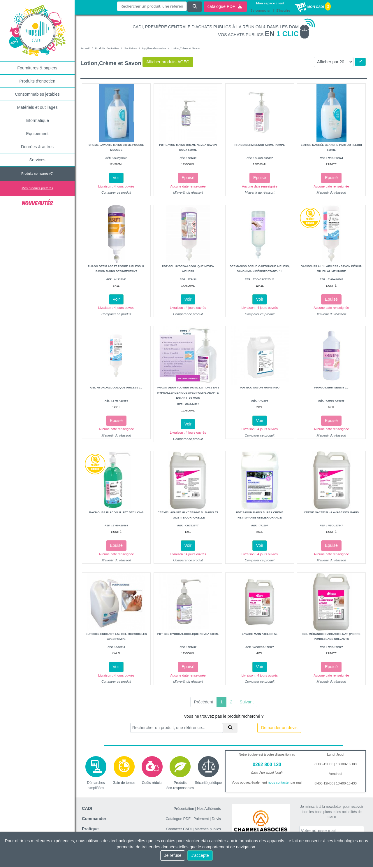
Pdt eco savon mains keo (259, 387)
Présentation (184, 809)
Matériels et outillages (37, 107)
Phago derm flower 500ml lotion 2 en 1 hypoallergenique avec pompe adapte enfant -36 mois (188, 392)
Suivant (247, 702)
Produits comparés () (37, 173)
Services (37, 159)
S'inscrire (283, 10)
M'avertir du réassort (188, 192)
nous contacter (279, 782)
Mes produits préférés (37, 188)
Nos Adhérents (209, 809)
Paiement (201, 819)
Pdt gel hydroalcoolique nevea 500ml (188, 633)
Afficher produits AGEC (167, 61)
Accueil (84, 48)
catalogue (224, 6)
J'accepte (200, 855)
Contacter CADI (178, 829)
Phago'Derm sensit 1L (331, 387)
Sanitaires (130, 48)
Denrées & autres (37, 146)
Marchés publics (208, 829)
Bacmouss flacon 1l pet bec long (116, 512)
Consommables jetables (37, 94)
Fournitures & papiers (37, 68)
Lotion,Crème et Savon (185, 48)
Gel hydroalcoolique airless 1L (116, 387)
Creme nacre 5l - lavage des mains (331, 512)
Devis (216, 819)
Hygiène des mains (154, 48)
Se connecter (260, 10)
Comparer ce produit (116, 192)
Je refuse (172, 855)
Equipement (37, 133)
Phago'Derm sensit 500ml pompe (260, 144)
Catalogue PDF (178, 819)
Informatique (37, 120)
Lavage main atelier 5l (259, 633)
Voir (116, 177)
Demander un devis (279, 727)
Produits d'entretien (37, 81)
